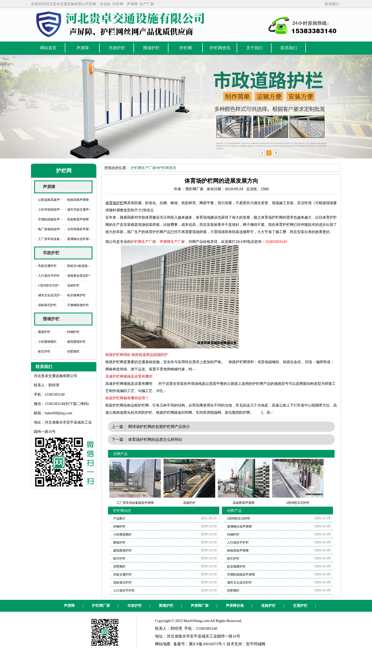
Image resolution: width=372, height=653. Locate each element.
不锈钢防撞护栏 (78, 305)
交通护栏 (300, 606)
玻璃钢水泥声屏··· (79, 239)
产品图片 (119, 518)
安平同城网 (255, 644)
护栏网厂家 (101, 606)
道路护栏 (268, 606)
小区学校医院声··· (50, 209)
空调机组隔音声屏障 (241, 574)
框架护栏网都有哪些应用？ (127, 398)
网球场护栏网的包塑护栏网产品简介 (159, 426)
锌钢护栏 (73, 332)
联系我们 (332, 4)
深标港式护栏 (47, 305)
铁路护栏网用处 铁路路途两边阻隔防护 (136, 355)
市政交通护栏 (47, 266)
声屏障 (132, 4)
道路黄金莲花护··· (79, 275)
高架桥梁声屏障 (78, 219)
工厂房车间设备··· (50, 239)
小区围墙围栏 (47, 342)
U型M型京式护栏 (239, 518)
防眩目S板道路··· (78, 266)
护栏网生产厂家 (143, 168)
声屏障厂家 (200, 606)
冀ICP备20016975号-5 (207, 644)
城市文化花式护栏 (239, 582)
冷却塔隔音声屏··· (79, 229)
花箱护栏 (73, 285)
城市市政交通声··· (79, 209)
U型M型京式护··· (49, 285)
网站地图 (163, 644)
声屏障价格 (235, 606)
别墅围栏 (73, 351)
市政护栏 (51, 253)
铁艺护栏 (44, 351)
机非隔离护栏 (76, 295)
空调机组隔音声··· (50, 219)
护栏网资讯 (167, 168)
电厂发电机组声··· (50, 229)
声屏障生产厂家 (172, 242)
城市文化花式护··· (50, 295)
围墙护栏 (51, 319)
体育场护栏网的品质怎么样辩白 (155, 439)
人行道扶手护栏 (49, 275)
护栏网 (117, 4)
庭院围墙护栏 (76, 342)
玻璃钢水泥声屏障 (239, 526)
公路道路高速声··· (50, 200)
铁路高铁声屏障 (78, 200)
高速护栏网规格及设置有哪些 (128, 376)
